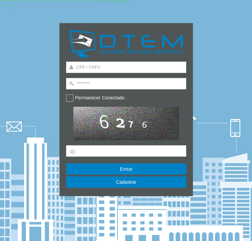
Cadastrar (126, 182)
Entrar (125, 169)
